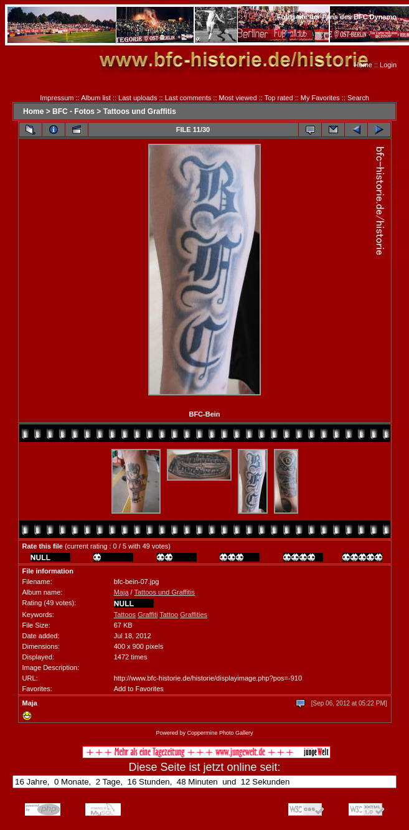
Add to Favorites (139, 688)
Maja (121, 592)
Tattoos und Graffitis (139, 111)
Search (358, 97)
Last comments (188, 97)
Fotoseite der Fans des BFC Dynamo (337, 17)
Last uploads (137, 97)
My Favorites (320, 97)
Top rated (279, 97)
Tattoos (125, 614)
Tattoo (168, 614)
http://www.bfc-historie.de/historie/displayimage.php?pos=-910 (208, 678)
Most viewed (238, 97)
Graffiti (147, 614)
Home (363, 64)
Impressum (56, 97)
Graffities (193, 614)
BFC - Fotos (73, 111)
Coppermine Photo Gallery (220, 733)
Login (388, 64)
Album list (96, 97)
